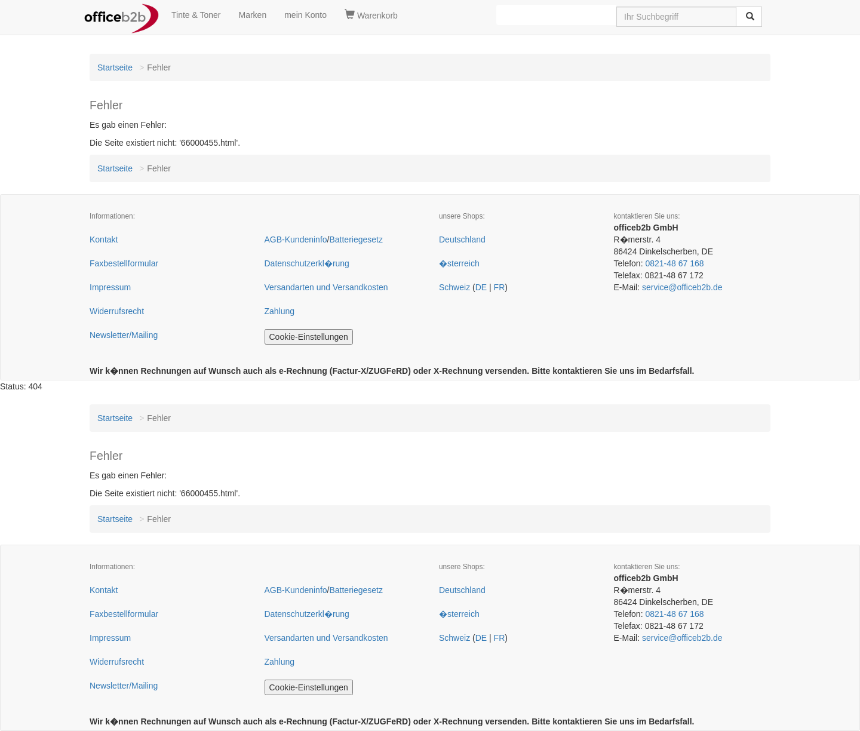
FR (499, 287)
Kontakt (104, 239)
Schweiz (454, 287)
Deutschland (462, 239)
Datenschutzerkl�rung (307, 263)
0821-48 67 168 (674, 263)
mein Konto (305, 15)
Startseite (115, 67)
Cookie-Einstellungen (308, 337)
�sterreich (459, 263)
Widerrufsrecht (117, 311)
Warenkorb (371, 15)
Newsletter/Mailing (124, 335)
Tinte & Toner (196, 15)
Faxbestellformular (124, 263)
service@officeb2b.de (682, 287)
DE (481, 287)
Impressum (110, 287)
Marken (253, 15)
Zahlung (280, 311)
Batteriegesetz (356, 239)
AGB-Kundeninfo (296, 239)
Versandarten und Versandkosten (326, 287)
